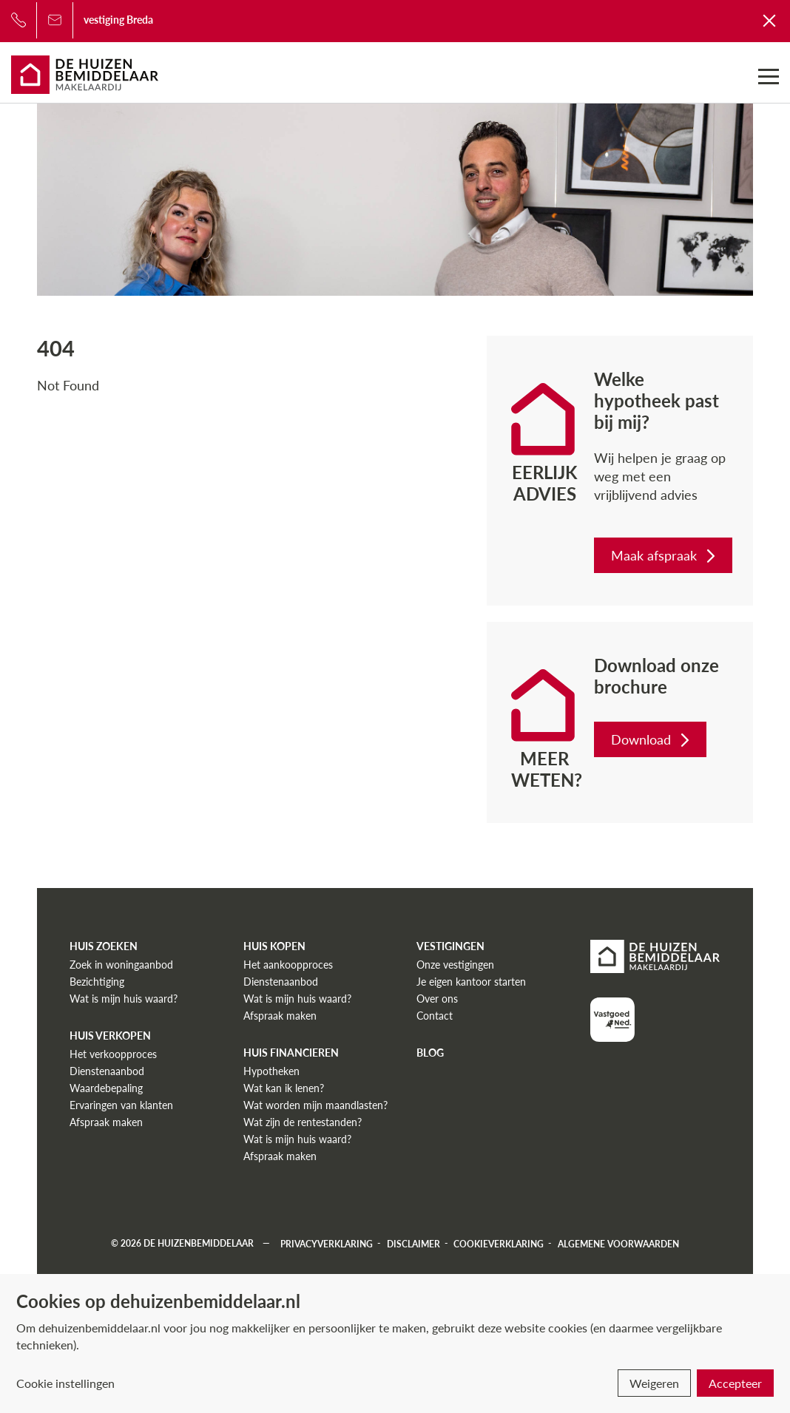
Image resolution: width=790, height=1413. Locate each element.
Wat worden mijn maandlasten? (315, 1105)
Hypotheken (271, 1071)
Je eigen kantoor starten (471, 981)
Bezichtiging (97, 981)
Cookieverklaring (498, 1243)
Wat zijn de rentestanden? (302, 1122)
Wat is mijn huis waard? (124, 998)
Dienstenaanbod (107, 1071)
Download (651, 739)
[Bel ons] (18, 20)
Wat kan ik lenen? (283, 1088)
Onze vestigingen (455, 964)
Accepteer (735, 1383)
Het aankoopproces (288, 964)
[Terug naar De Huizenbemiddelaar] (770, 20)
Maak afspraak (664, 555)
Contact (434, 1015)
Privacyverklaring (326, 1243)
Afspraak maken (106, 1122)
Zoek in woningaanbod (121, 964)
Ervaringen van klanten (121, 1105)
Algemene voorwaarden (618, 1243)
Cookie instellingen (65, 1383)
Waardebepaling (106, 1088)
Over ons (437, 998)
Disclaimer (413, 1243)
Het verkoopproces (113, 1054)
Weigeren (654, 1383)
